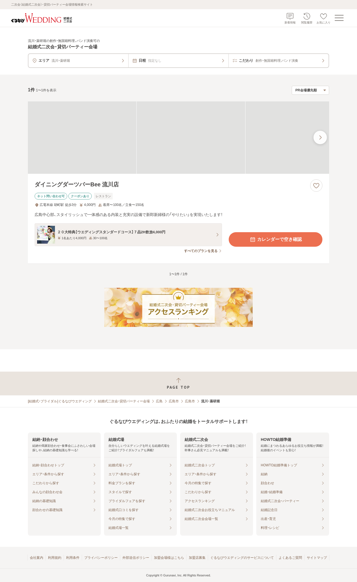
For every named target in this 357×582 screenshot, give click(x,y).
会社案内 (36, 558)
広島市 (174, 401)
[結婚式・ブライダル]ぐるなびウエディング (60, 401)
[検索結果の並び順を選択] (310, 90)
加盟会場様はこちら (169, 558)
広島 (159, 401)
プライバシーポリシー (101, 558)
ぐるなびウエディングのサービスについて (242, 558)
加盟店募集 (197, 558)
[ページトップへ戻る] (178, 383)
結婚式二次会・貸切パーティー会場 (124, 401)
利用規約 (54, 558)
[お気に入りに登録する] (316, 185)
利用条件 (72, 558)
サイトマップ (317, 558)
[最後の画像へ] (320, 137)
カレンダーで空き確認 (275, 239)
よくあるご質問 (290, 558)
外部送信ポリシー (135, 558)
